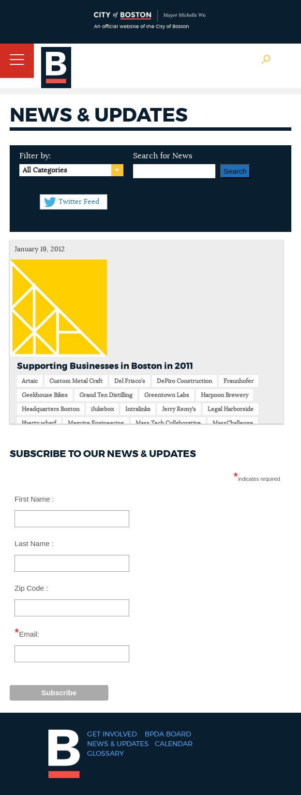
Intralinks (137, 409)
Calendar (174, 744)
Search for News (162, 156)
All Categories (45, 170)
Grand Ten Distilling (106, 395)
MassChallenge (232, 423)
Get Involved (112, 734)
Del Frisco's (129, 381)
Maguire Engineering (96, 423)
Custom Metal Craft (76, 381)
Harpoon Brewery (224, 395)
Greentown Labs (166, 395)
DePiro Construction (184, 381)
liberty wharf (39, 423)
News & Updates (118, 744)
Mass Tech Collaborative (168, 423)
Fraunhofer (239, 381)
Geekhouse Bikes (45, 395)
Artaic (30, 381)
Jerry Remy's (179, 409)
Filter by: (35, 156)
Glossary (105, 753)
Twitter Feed (79, 202)
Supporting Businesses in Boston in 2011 (105, 366)
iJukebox (102, 409)
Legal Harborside (231, 409)
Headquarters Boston (50, 409)
